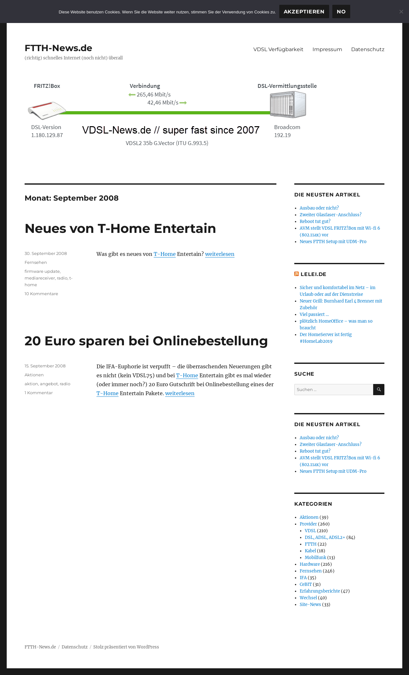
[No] (401, 11)
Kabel (310, 551)
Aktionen (34, 374)
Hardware (310, 564)
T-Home (165, 254)
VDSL (310, 530)
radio (62, 277)
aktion (31, 383)
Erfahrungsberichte (320, 591)
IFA (303, 577)
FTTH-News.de (58, 47)
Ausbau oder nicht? (319, 208)
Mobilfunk (315, 557)
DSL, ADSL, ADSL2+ (325, 537)
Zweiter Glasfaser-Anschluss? (330, 215)
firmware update (42, 271)
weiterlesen (220, 254)
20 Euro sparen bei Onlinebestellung (146, 341)
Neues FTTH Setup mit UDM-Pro (333, 241)
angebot (49, 383)
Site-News (310, 604)
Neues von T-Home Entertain (120, 228)
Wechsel (308, 598)
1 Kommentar (39, 392)
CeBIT (306, 584)
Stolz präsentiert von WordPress (126, 647)
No (341, 12)
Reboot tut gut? (315, 221)
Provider (308, 524)
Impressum (327, 49)
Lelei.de (314, 274)
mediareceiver (40, 277)
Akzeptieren (304, 12)
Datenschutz (367, 49)
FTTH (311, 544)
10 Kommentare (41, 293)
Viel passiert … (314, 314)
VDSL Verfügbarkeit (278, 49)
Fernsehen (36, 262)
